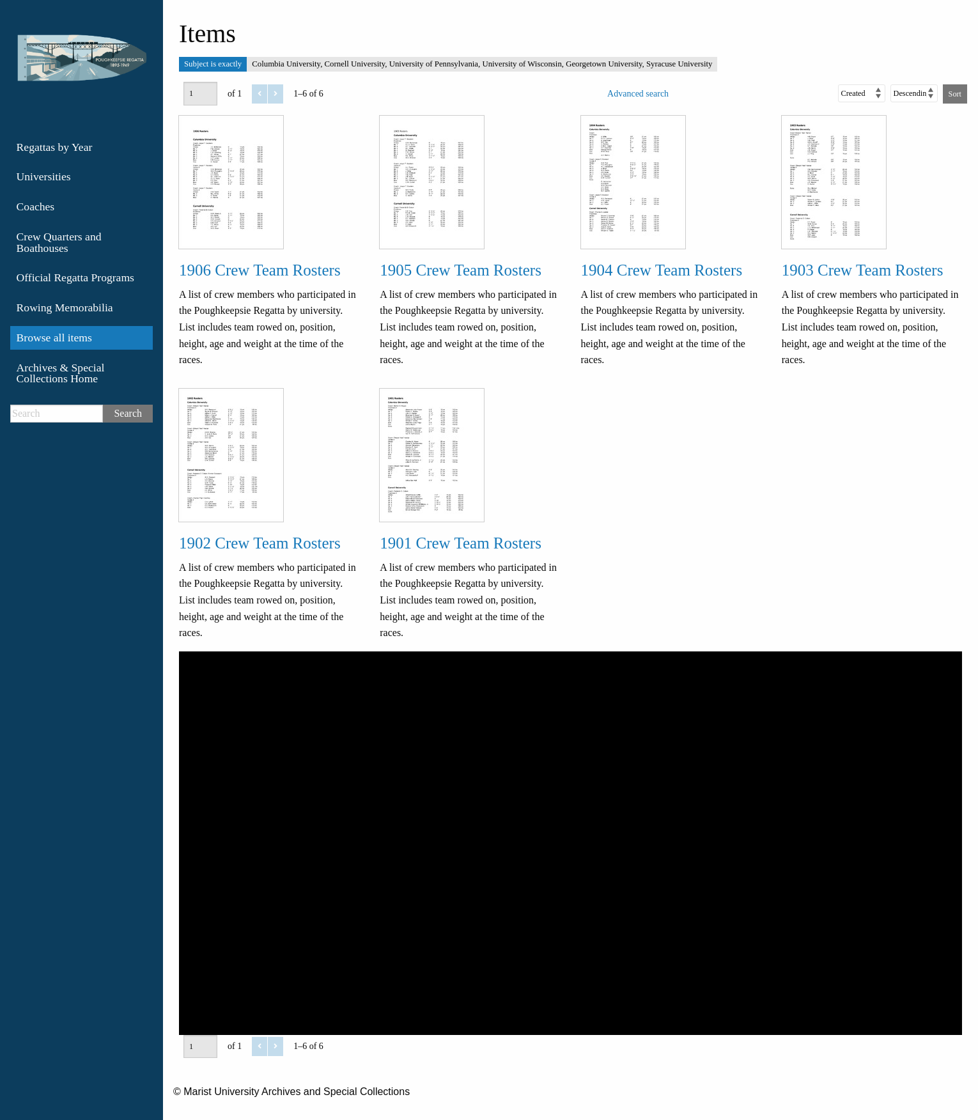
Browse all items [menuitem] (54, 337)
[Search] (56, 414)
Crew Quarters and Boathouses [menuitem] (59, 242)
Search (128, 413)
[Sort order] (914, 93)
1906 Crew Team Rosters (260, 270)
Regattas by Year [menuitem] (55, 147)
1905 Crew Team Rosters (460, 270)
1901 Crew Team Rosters (460, 543)
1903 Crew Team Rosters (862, 270)
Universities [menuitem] (44, 176)
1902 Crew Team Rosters (260, 543)
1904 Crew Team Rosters (662, 270)
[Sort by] (861, 93)
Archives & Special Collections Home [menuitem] (61, 373)
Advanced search (638, 93)
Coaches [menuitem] (36, 206)
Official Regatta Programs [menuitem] (75, 277)
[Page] (200, 93)
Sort (955, 93)
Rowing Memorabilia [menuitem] (65, 307)
